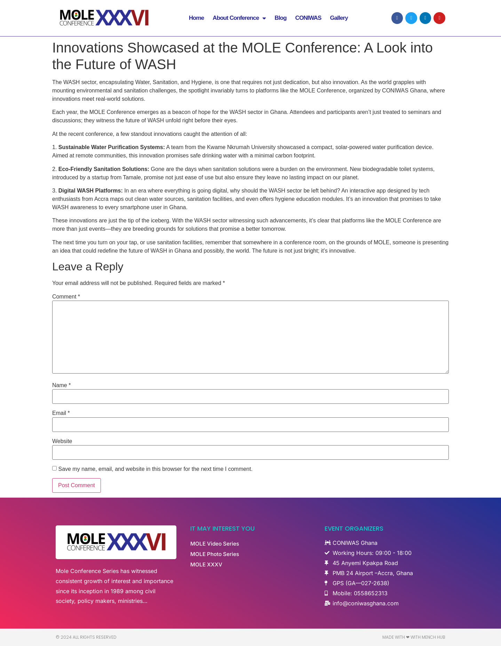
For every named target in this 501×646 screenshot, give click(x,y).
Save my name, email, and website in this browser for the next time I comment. (155, 469)
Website (62, 441)
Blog (280, 19)
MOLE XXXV (206, 564)
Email (61, 413)
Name (61, 385)
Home (196, 19)
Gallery (339, 19)
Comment (66, 297)
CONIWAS (308, 19)
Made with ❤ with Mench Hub (413, 637)
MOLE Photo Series (215, 554)
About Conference (239, 19)
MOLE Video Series (215, 543)
